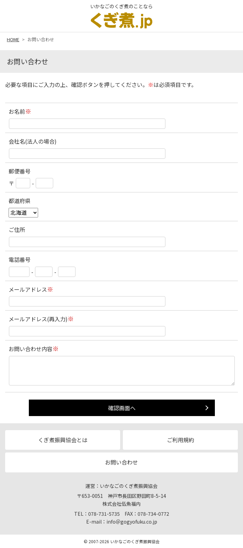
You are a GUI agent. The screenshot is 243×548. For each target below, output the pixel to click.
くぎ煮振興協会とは (63, 440)
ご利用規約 (180, 440)
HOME (13, 39)
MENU (231, 14)
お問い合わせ (121, 462)
